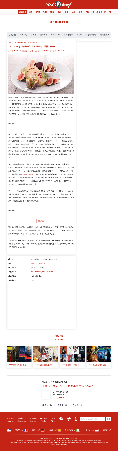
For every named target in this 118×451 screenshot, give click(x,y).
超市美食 (12, 35)
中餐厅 (33, 35)
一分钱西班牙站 (66, 430)
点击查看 (60, 398)
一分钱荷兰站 (103, 430)
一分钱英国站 (15, 430)
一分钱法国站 (32, 430)
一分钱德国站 (49, 430)
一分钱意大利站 (85, 430)
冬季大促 (102, 12)
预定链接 (41, 221)
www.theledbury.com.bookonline (42, 272)
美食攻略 (23, 35)
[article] (19, 357)
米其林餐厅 (68, 35)
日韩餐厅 (43, 35)
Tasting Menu (28, 174)
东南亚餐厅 (55, 35)
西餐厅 (79, 35)
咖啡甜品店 (104, 35)
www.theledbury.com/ (38, 263)
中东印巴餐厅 (91, 35)
